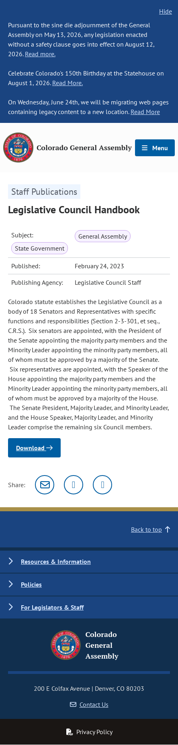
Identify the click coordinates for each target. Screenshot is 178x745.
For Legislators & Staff (52, 607)
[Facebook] (102, 484)
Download (34, 448)
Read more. (40, 54)
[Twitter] (73, 484)
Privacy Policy (89, 732)
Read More (145, 112)
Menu (155, 148)
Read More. (67, 83)
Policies (31, 584)
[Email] (44, 484)
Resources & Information (56, 561)
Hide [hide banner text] (165, 11)
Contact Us (89, 704)
